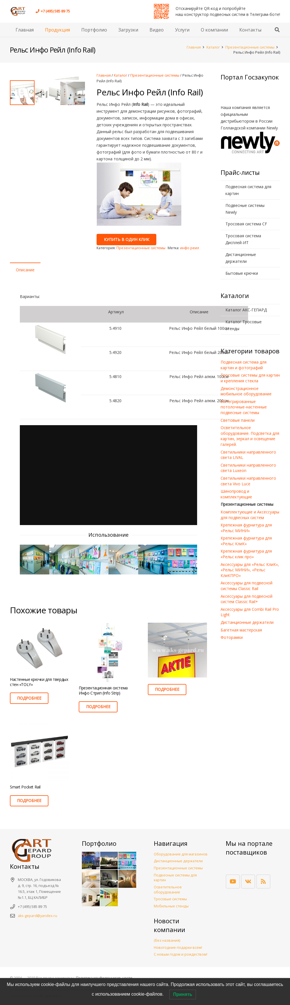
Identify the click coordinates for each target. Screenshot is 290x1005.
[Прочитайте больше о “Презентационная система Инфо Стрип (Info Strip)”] (98, 706)
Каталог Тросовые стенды (243, 325)
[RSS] (263, 881)
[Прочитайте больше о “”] (167, 689)
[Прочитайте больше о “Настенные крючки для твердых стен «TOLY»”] (29, 698)
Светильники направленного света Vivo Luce (248, 480)
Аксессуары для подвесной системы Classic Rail (246, 585)
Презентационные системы (249, 47)
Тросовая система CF (246, 223)
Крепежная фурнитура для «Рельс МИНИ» (246, 527)
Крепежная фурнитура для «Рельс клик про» (246, 553)
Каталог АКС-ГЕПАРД (246, 309)
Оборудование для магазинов (181, 854)
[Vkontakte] (248, 881)
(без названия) (167, 940)
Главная (194, 47)
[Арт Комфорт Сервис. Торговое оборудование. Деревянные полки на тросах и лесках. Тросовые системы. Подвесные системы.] (20, 11)
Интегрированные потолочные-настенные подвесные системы (244, 407)
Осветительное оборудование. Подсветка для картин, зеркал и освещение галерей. (250, 436)
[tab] (25, 270)
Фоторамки (232, 637)
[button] (277, 29)
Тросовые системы (170, 899)
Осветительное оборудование (168, 890)
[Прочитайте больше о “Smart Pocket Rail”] (29, 800)
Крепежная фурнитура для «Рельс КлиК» (246, 540)
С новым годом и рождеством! (180, 954)
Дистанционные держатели (240, 258)
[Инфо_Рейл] (34, 559)
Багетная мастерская (241, 630)
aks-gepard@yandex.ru (37, 915)
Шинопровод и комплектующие (236, 494)
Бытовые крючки (241, 273)
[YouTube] (233, 881)
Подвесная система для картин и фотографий (243, 364)
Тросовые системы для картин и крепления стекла (250, 377)
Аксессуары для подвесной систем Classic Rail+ (246, 599)
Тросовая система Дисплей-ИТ (243, 239)
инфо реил (189, 248)
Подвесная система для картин (248, 190)
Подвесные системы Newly (245, 209)
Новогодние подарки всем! (178, 947)
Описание (25, 269)
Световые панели (238, 420)
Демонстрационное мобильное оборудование (246, 391)
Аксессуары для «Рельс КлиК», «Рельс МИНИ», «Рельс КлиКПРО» (250, 570)
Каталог (213, 47)
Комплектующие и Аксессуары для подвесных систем (250, 514)
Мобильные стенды (171, 906)
